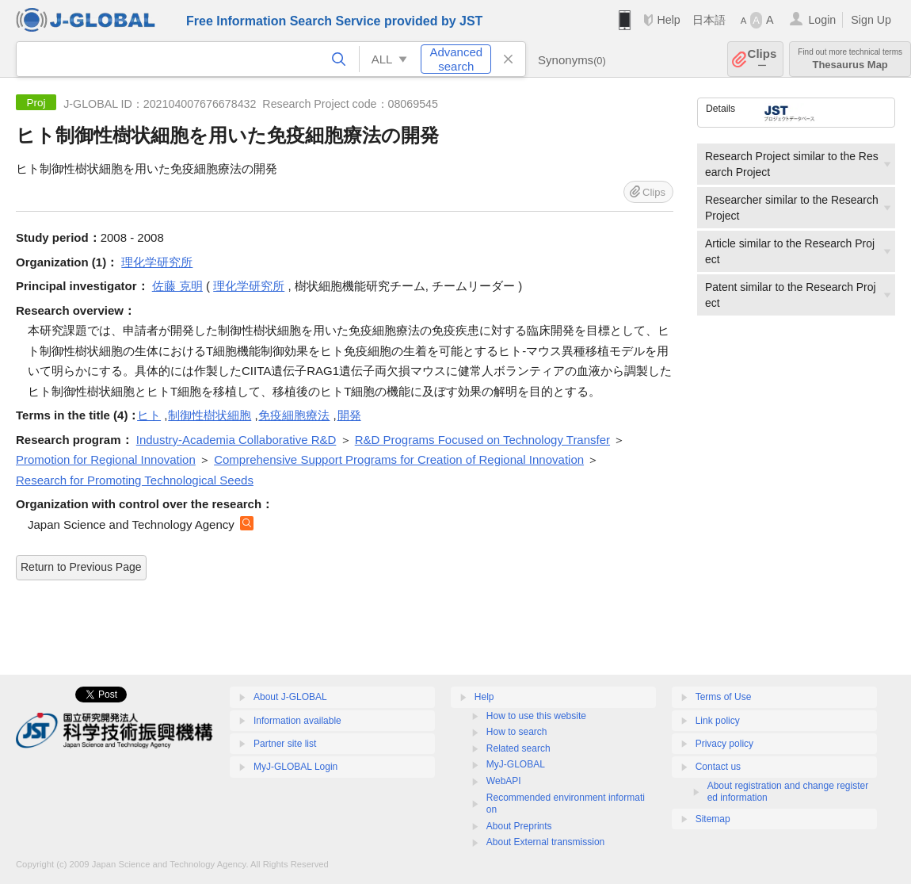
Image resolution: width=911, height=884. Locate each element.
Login (822, 19)
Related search (518, 748)
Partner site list (284, 743)
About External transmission (545, 842)
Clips (762, 59)
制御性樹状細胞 (209, 415)
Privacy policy (724, 743)
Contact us (718, 766)
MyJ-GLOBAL (515, 764)
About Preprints (519, 826)
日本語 (709, 19)
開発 (349, 415)
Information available (297, 720)
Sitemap (713, 819)
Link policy (718, 720)
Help (668, 19)
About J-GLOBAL (290, 696)
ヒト (149, 415)
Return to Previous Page (81, 567)
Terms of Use (724, 696)
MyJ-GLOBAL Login (295, 766)
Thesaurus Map (850, 59)
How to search (516, 731)
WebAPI (503, 780)
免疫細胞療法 (294, 415)
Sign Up (871, 19)
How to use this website (536, 715)
